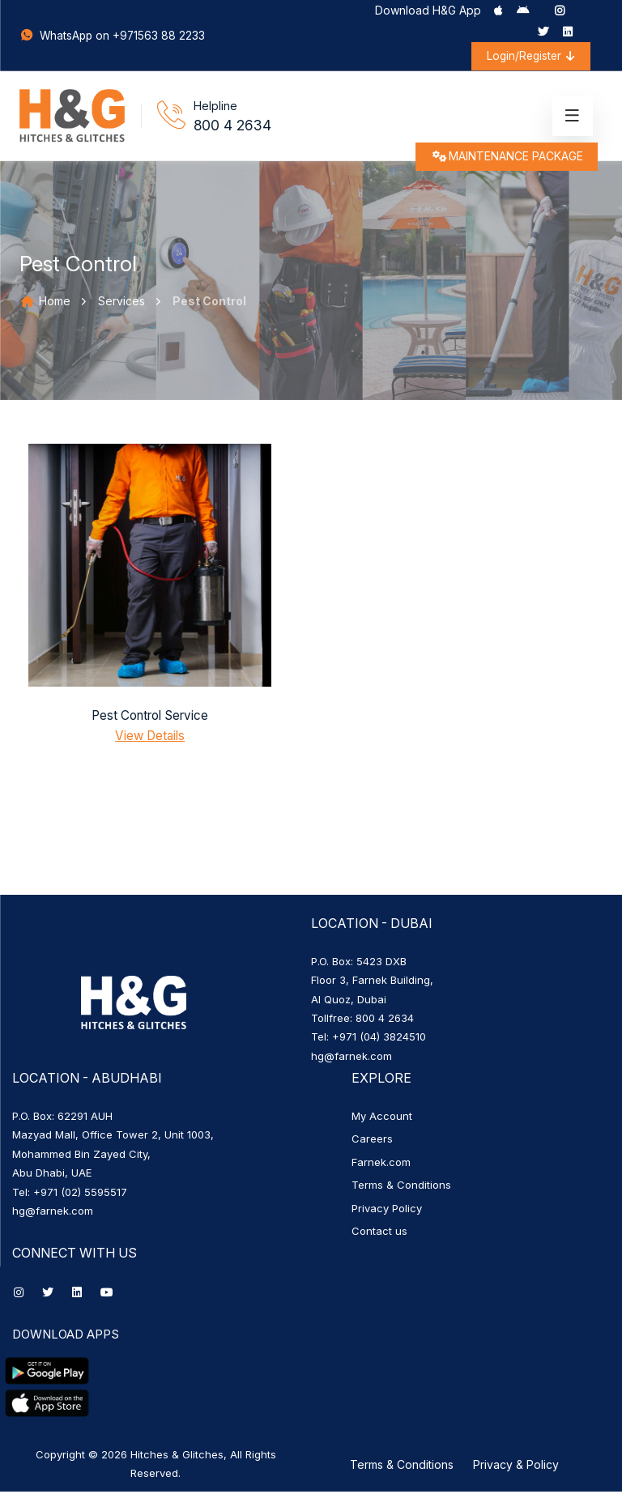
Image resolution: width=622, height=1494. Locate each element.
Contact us (379, 1234)
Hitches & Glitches (177, 1456)
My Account (381, 1119)
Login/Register (527, 56)
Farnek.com (381, 1164)
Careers (372, 1141)
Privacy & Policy (516, 1467)
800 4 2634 (233, 127)
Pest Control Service (150, 718)
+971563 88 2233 (161, 37)
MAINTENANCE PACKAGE (505, 161)
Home (44, 304)
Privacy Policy (386, 1210)
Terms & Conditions (401, 1187)
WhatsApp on (67, 37)
